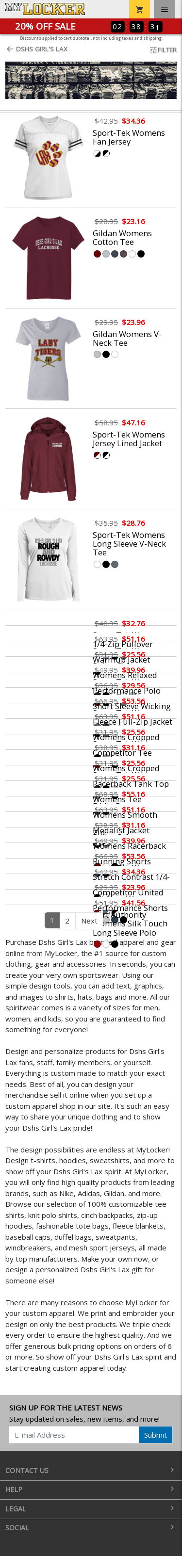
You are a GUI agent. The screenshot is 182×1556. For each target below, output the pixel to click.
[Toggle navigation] (164, 9)
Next (89, 920)
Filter (163, 50)
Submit (155, 1435)
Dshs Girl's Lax (36, 49)
